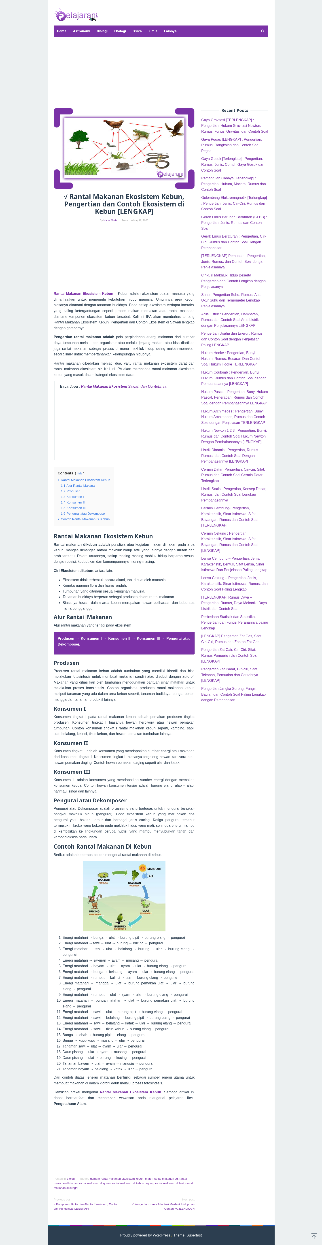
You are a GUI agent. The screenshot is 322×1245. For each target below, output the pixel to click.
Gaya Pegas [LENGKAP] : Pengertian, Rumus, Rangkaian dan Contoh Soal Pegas (231, 145)
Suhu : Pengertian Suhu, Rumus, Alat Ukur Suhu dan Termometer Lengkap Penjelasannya (231, 300)
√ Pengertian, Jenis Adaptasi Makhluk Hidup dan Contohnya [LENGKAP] (161, 1204)
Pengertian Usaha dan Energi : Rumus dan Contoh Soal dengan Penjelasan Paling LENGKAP (232, 339)
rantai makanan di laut (169, 1183)
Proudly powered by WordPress (145, 1235)
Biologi (71, 1178)
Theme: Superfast (187, 1235)
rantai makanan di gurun (94, 1183)
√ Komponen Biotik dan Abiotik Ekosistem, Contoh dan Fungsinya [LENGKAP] (87, 1204)
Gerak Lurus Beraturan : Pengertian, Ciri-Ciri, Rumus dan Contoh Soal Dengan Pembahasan (234, 242)
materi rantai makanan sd (161, 1178)
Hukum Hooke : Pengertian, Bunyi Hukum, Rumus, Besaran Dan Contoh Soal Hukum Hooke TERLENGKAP (231, 358)
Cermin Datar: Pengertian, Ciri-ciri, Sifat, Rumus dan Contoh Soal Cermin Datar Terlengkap (233, 475)
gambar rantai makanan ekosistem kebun (116, 1178)
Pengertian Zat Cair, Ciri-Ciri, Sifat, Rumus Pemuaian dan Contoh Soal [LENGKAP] (229, 655)
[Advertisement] (161, 72)
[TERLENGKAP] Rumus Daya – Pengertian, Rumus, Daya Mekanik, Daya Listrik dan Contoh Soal (234, 603)
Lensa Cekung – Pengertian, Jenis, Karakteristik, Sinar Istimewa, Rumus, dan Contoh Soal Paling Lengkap (234, 583)
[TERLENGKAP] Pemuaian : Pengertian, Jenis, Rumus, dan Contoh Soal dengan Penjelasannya (233, 261)
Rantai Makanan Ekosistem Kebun (130, 1092)
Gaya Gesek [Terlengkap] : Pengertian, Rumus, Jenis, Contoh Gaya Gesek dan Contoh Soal (232, 164)
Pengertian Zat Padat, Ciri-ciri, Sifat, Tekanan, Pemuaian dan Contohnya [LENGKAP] (229, 674)
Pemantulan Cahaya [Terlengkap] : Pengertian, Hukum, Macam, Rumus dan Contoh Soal (233, 183)
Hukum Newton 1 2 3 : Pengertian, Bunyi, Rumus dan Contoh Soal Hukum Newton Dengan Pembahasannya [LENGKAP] (234, 436)
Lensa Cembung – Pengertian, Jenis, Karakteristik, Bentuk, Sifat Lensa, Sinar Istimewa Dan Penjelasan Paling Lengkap (234, 564)
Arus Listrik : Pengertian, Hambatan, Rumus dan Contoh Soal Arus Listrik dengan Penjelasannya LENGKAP (230, 319)
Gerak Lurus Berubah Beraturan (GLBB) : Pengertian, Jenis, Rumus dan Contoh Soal (234, 222)
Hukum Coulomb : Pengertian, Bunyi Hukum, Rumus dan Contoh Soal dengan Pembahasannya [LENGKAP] (234, 378)
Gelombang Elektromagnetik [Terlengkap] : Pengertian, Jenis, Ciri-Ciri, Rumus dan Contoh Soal (234, 203)
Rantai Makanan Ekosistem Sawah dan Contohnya (123, 386)
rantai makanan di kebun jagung (133, 1183)
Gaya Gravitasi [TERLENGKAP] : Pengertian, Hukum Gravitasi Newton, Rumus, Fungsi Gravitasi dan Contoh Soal (234, 125)
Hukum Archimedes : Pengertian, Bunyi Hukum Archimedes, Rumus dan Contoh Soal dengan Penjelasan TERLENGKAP (233, 417)
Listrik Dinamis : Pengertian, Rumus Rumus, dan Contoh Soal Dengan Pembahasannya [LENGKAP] (229, 455)
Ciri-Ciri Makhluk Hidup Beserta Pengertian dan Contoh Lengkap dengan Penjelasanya (233, 281)
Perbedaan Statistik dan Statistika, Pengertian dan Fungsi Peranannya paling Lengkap (234, 622)
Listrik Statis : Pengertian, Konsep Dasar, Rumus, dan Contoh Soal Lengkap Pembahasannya (233, 494)
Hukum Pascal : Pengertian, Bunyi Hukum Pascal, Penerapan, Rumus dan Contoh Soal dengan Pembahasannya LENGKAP (234, 397)
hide (79, 473)
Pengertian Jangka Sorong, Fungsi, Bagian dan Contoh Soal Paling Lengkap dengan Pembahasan (233, 694)
